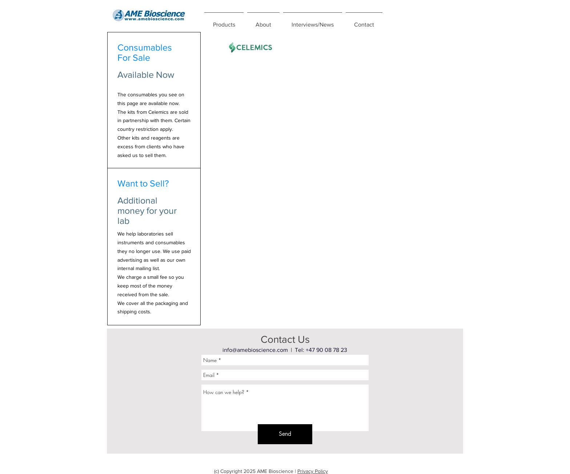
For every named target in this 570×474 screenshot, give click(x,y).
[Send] (285, 434)
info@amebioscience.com (255, 350)
